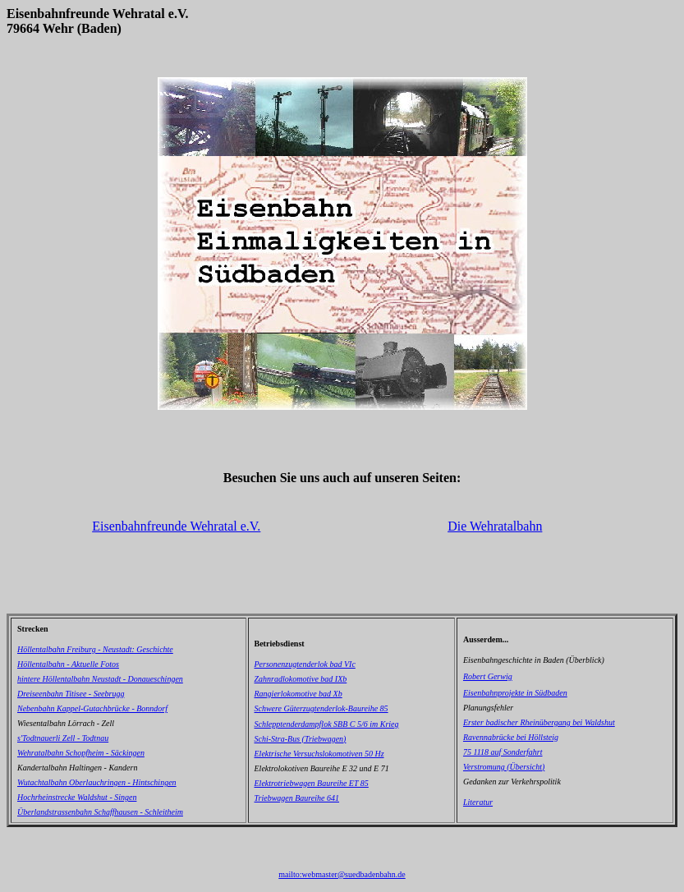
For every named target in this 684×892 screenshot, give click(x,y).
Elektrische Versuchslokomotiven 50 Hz (319, 753)
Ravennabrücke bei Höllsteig (510, 737)
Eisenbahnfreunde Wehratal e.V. (176, 526)
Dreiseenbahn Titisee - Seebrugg (70, 693)
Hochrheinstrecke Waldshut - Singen (76, 797)
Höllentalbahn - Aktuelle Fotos (68, 664)
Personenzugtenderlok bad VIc (305, 664)
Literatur (478, 802)
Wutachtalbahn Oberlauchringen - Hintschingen (97, 782)
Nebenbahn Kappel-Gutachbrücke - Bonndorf (92, 708)
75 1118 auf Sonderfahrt (503, 751)
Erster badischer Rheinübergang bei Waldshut (539, 722)
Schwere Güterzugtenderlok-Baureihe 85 (321, 708)
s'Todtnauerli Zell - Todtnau (62, 738)
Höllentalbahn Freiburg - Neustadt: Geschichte (95, 649)
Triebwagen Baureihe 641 (297, 797)
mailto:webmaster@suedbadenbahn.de (341, 874)
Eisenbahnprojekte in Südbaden (515, 692)
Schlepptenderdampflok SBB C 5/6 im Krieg (327, 724)
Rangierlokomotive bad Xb (298, 693)
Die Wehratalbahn (495, 526)
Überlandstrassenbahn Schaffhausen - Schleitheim (100, 811)
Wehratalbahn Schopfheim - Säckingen (81, 752)
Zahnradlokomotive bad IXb (301, 678)
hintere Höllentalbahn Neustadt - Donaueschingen (100, 678)
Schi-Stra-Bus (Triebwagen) (301, 738)
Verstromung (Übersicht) (503, 766)
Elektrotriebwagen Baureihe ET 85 (312, 783)
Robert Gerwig (487, 676)
